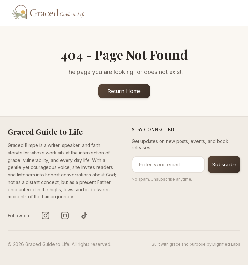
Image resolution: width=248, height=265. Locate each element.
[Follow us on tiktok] (84, 215)
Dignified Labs (226, 244)
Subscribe (224, 164)
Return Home (124, 91)
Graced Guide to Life (45, 131)
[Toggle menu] (233, 13)
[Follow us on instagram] (45, 215)
